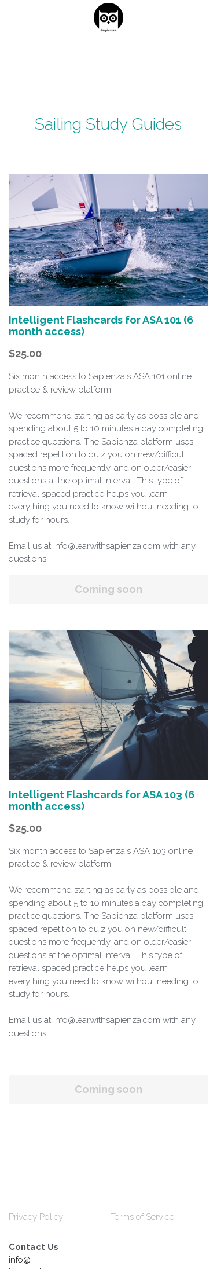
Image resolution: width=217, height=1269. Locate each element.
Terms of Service (142, 1217)
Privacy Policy (36, 1217)
